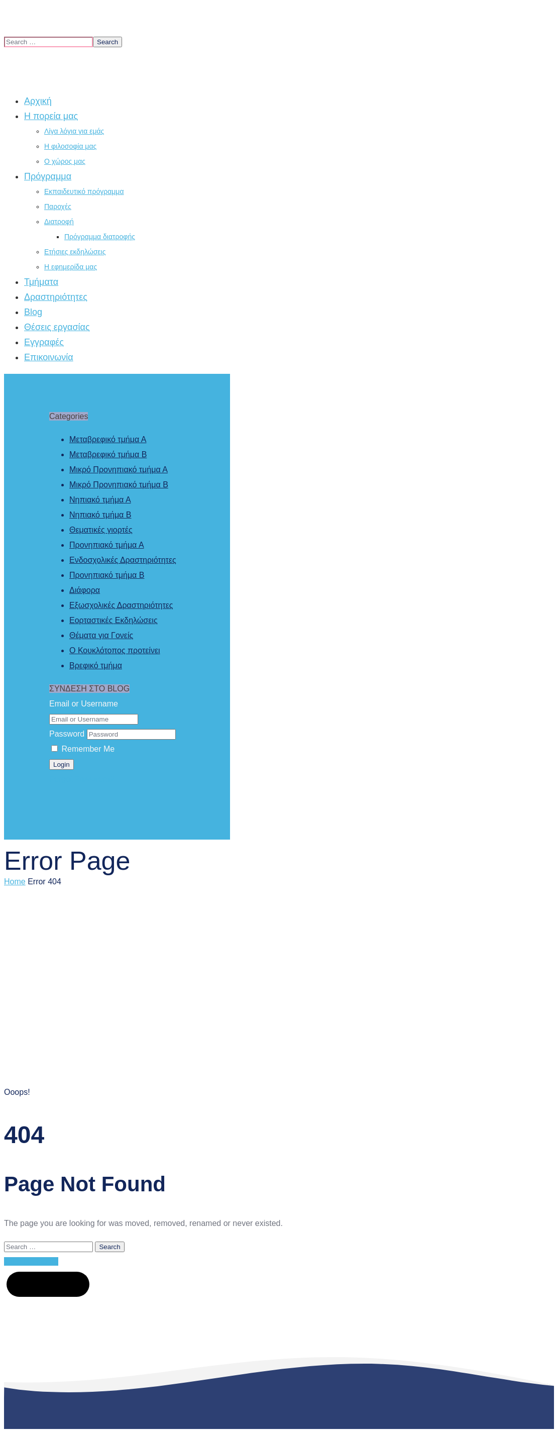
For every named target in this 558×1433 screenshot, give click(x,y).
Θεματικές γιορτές (101, 530)
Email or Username (83, 703)
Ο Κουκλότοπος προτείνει (114, 650)
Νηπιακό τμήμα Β (100, 514)
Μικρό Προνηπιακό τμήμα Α (118, 469)
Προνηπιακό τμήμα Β (106, 575)
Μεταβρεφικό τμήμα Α (107, 439)
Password (66, 734)
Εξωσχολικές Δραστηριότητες (121, 605)
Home (15, 881)
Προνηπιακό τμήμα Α (106, 545)
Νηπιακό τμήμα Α (100, 499)
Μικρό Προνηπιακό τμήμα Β (118, 484)
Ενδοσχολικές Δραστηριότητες (122, 560)
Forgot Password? (82, 779)
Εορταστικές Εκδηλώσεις (113, 620)
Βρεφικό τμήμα (95, 665)
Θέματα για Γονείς (101, 635)
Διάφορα (84, 590)
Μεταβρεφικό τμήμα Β (108, 454)
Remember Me (83, 749)
